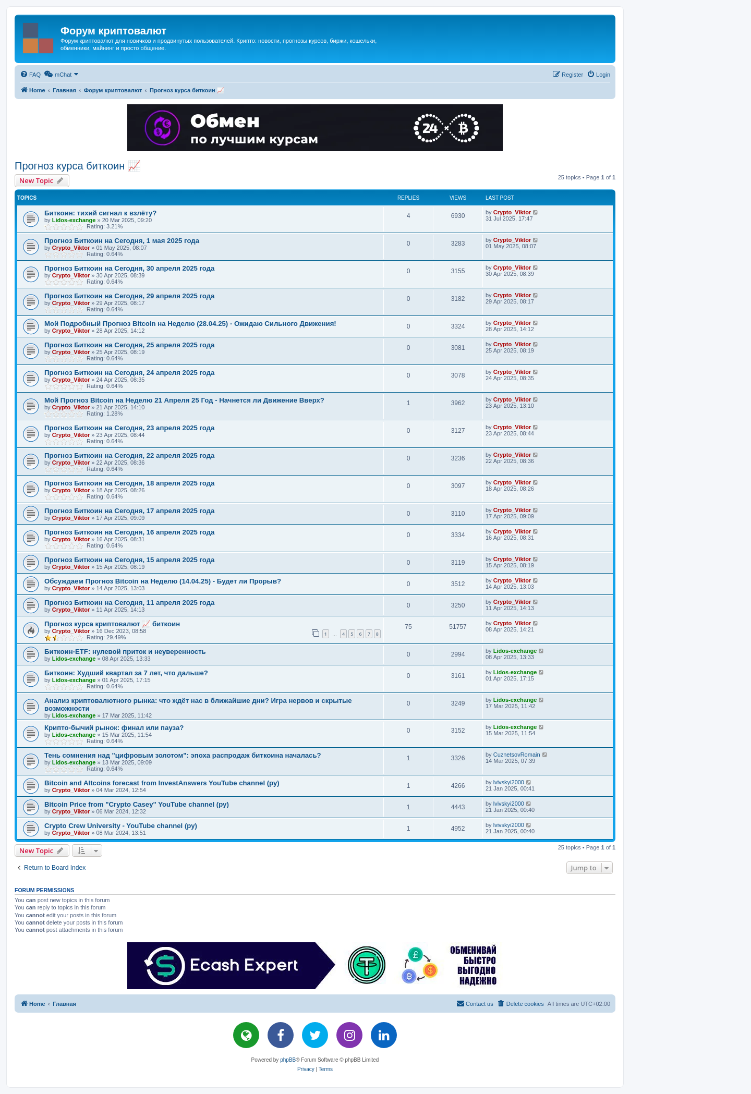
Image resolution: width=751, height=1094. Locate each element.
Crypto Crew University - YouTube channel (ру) (120, 826)
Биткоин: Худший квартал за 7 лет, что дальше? (126, 673)
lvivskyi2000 (508, 782)
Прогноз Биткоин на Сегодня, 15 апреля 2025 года (129, 560)
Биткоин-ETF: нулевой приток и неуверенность (125, 651)
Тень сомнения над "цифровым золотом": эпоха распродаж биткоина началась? (182, 755)
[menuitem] (30, 74)
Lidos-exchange (74, 220)
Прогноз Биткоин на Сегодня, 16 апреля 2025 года (129, 532)
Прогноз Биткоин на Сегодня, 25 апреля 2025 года (129, 345)
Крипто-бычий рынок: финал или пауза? (114, 728)
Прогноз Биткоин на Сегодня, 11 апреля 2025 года (129, 602)
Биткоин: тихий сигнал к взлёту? (100, 213)
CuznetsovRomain (516, 754)
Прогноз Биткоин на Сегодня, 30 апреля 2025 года (129, 268)
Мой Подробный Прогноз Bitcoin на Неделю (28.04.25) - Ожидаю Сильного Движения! (190, 323)
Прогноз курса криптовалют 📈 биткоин (112, 624)
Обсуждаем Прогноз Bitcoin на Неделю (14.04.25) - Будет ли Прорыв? (162, 581)
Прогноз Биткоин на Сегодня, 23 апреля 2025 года (129, 428)
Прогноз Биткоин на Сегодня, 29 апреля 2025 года (129, 296)
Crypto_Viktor (512, 212)
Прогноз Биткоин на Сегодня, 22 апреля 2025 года (129, 455)
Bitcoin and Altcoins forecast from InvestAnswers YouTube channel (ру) (162, 783)
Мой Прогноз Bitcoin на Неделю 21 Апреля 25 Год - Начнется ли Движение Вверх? (184, 400)
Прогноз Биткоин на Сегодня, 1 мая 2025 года (121, 241)
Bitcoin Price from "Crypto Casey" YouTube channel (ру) (136, 804)
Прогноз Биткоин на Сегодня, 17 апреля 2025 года (129, 511)
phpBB (288, 1060)
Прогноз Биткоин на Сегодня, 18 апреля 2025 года (129, 483)
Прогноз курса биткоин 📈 (78, 166)
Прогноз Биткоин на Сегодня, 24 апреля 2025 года (129, 372)
